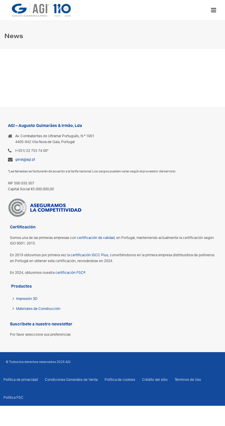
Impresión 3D (25, 298)
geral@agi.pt (25, 159)
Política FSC (13, 397)
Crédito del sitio (155, 379)
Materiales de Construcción (36, 308)
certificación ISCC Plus (89, 255)
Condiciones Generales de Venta (71, 379)
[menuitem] (109, 411)
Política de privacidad (21, 379)
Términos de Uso (188, 379)
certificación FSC (70, 272)
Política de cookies (120, 379)
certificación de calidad (96, 237)
